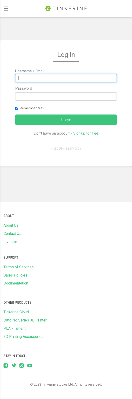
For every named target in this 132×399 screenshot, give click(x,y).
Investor (10, 242)
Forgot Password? (66, 148)
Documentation (16, 283)
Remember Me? (29, 108)
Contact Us (12, 233)
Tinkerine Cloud (16, 312)
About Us (11, 225)
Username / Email (29, 71)
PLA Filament (15, 328)
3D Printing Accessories (24, 336)
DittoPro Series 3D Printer (25, 320)
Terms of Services (19, 267)
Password (23, 88)
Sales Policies (15, 275)
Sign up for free (85, 133)
